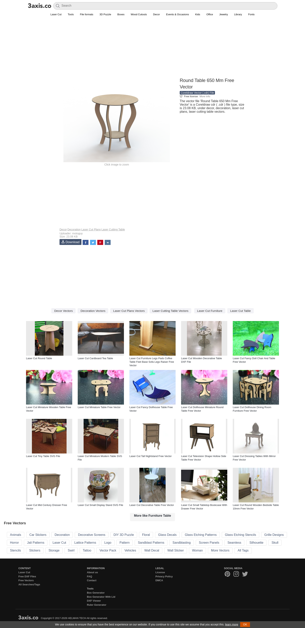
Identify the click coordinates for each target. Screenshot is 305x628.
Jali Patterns (35, 542)
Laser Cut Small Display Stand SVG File (100, 505)
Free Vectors (26, 580)
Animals (15, 534)
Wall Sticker (175, 550)
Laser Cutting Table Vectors (170, 310)
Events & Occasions (177, 14)
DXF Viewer (94, 600)
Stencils (15, 550)
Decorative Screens (91, 534)
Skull (275, 542)
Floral (146, 534)
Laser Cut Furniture (209, 310)
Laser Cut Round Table (39, 358)
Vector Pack (107, 550)
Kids (197, 14)
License (160, 572)
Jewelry (223, 14)
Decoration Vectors (92, 310)
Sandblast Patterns (151, 542)
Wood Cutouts (139, 14)
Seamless (234, 542)
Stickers (34, 550)
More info (204, 96)
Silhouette (256, 542)
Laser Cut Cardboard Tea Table (95, 358)
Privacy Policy (164, 576)
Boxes (121, 14)
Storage (54, 550)
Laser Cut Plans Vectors (129, 310)
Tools (71, 14)
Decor (156, 14)
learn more (231, 624)
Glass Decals (167, 534)
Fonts (251, 14)
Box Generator (96, 592)
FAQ (89, 576)
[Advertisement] (152, 49)
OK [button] (245, 624)
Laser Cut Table (240, 310)
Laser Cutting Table (113, 229)
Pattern (125, 542)
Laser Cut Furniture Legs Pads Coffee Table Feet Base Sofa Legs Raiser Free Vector (151, 362)
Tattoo (87, 550)
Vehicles (130, 550)
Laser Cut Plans (91, 229)
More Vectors (220, 550)
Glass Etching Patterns (201, 534)
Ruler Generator (96, 604)
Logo (107, 542)
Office (209, 14)
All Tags (243, 550)
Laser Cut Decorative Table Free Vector (151, 505)
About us (92, 572)
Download (70, 242)
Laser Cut (56, 14)
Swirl (71, 550)
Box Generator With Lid (101, 596)
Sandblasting (181, 542)
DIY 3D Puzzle (124, 534)
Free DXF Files (27, 576)
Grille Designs (274, 534)
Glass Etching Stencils (240, 534)
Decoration (74, 229)
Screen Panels (209, 542)
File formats (86, 14)
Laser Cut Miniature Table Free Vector (99, 407)
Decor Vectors (63, 310)
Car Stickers (37, 534)
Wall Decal (151, 550)
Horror (14, 542)
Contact (91, 580)
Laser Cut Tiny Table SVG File (43, 456)
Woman (197, 550)
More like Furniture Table (152, 515)
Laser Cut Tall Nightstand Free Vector (150, 456)
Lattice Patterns (85, 542)
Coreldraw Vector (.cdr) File (197, 92)
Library (238, 14)
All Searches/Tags (29, 584)
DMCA (159, 580)
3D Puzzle (105, 14)
